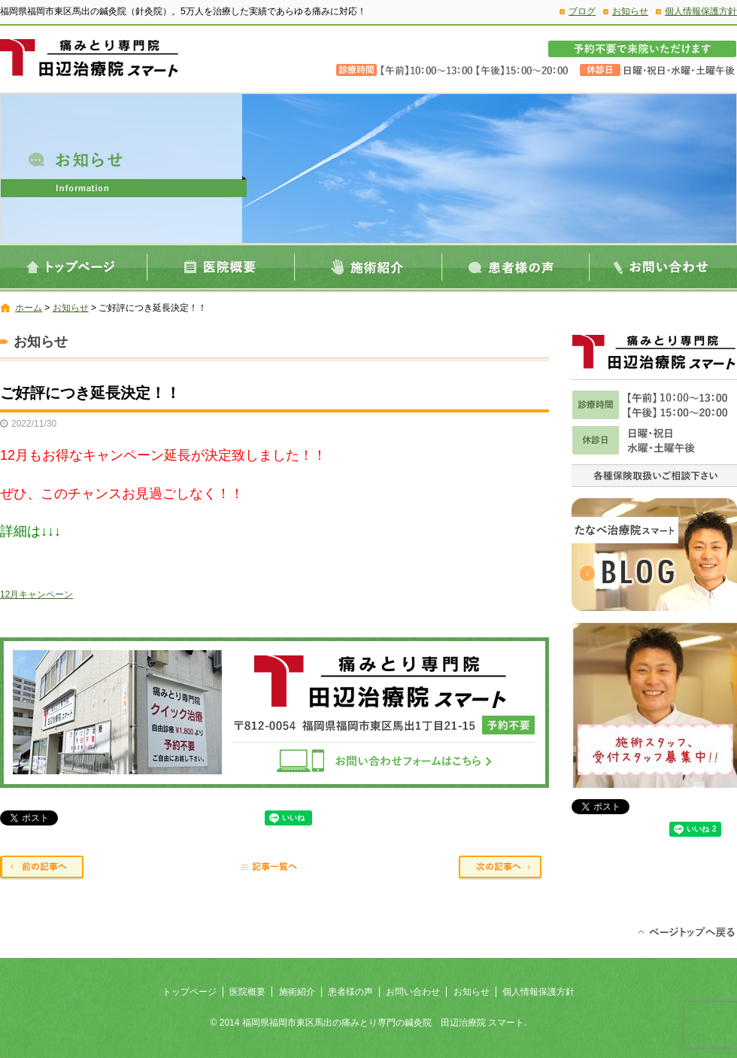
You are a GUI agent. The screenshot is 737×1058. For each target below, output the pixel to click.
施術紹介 (368, 267)
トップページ (73, 267)
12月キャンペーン (36, 594)
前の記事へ (45, 868)
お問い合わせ (663, 267)
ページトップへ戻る (686, 931)
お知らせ (630, 11)
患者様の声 (516, 267)
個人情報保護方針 (701, 11)
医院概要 (221, 267)
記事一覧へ (274, 868)
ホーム (28, 308)
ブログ (582, 11)
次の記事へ (504, 868)
